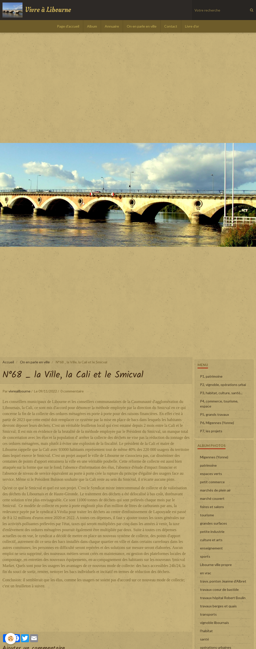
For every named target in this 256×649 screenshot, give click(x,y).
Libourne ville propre (216, 564)
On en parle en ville (141, 26)
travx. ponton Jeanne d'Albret (223, 581)
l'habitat (206, 631)
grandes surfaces (213, 523)
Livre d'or (192, 26)
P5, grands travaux (214, 414)
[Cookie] (10, 638)
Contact (170, 26)
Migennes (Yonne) (214, 457)
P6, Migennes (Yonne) (217, 423)
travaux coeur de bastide (219, 589)
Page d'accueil (68, 26)
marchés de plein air (215, 490)
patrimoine (208, 465)
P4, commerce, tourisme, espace (219, 403)
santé (204, 639)
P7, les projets (211, 431)
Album (92, 26)
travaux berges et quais (218, 606)
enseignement (211, 548)
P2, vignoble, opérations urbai (223, 384)
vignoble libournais (214, 622)
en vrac (205, 573)
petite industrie (212, 531)
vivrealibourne (19, 391)
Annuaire (112, 26)
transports (208, 614)
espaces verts (211, 473)
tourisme (207, 515)
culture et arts (211, 540)
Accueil (8, 362)
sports (205, 556)
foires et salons (212, 507)
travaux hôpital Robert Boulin (223, 598)
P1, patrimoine (211, 376)
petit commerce (212, 482)
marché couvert (212, 498)
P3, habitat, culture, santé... (221, 393)
